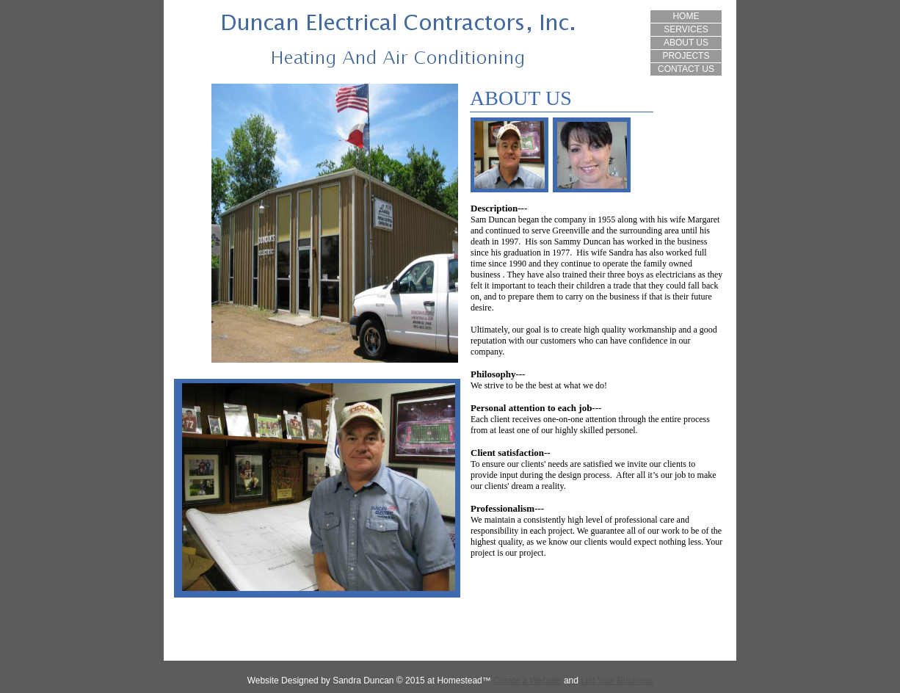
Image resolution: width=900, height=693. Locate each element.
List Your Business (617, 680)
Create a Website (527, 680)
